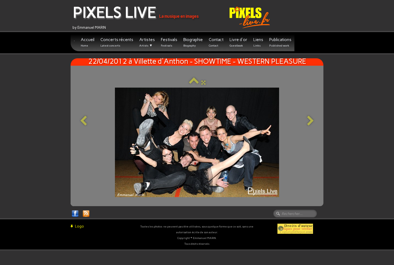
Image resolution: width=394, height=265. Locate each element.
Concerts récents (116, 42)
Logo (77, 226)
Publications (280, 42)
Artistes (147, 42)
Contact (216, 42)
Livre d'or (238, 42)
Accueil (87, 42)
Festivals (169, 42)
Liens (258, 42)
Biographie (193, 42)
